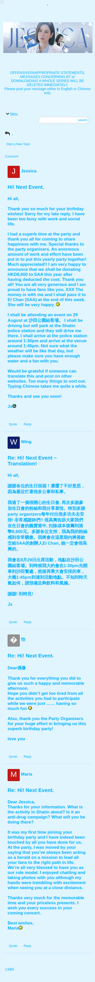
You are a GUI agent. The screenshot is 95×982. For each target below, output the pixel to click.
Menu (11, 114)
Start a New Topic (18, 144)
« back (9, 969)
